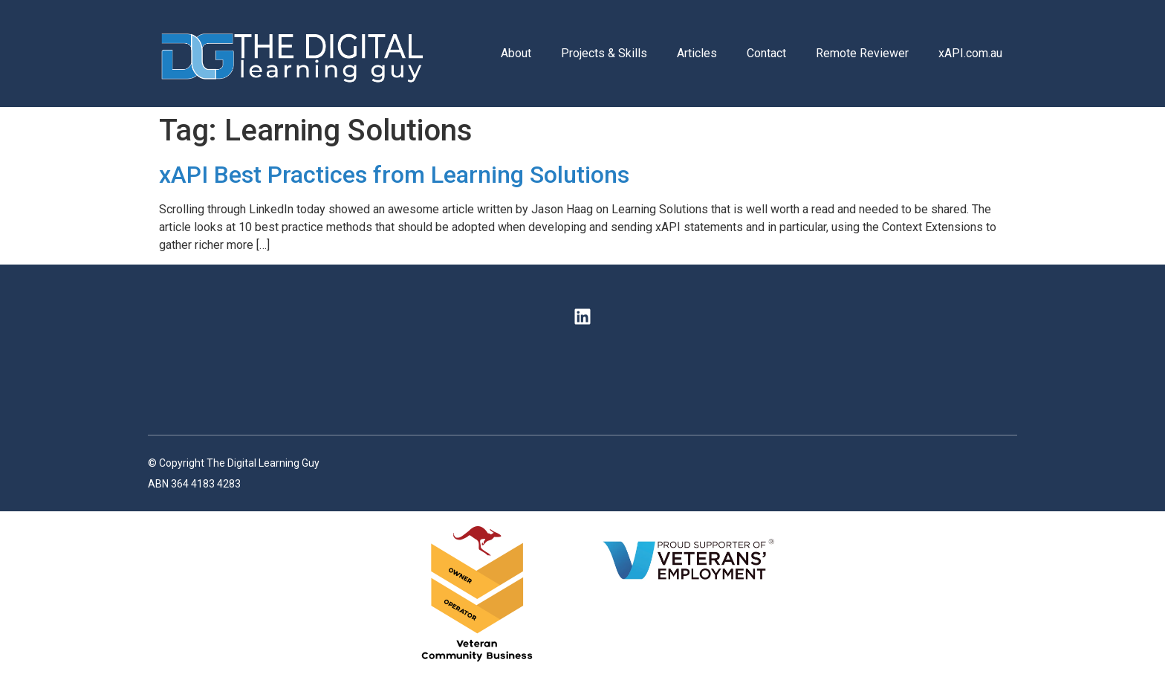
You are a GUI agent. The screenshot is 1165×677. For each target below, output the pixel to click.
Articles (697, 53)
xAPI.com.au (970, 53)
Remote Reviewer (862, 53)
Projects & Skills (604, 53)
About (516, 53)
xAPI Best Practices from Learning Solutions (394, 175)
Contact (766, 53)
